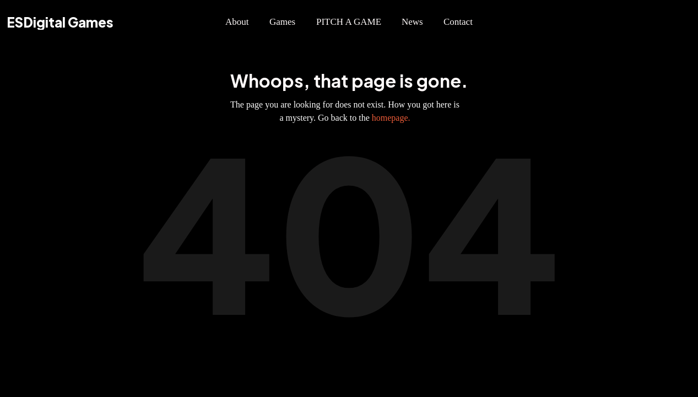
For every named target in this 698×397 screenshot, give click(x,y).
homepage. (391, 117)
